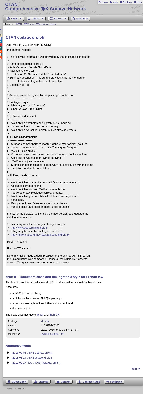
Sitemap (43, 381)
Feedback (116, 381)
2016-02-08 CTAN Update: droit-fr (32, 352)
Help (139, 2)
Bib (54, 314)
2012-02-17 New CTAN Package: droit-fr (36, 362)
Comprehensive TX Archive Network (73, 6)
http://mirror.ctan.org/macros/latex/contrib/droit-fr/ (40, 234)
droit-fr (45, 321)
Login (104, 2)
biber (40, 314)
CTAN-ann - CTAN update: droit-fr (40, 24)
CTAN (19, 24)
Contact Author (91, 381)
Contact (65, 381)
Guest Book (19, 381)
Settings (127, 2)
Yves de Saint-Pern (52, 333)
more (135, 368)
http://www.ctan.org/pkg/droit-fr (29, 227)
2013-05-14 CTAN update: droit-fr (32, 357)
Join (115, 2)
